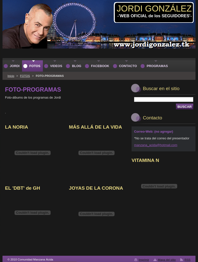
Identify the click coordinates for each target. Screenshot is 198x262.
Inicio (11, 75)
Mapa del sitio (167, 259)
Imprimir (144, 259)
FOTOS (25, 75)
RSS (187, 259)
